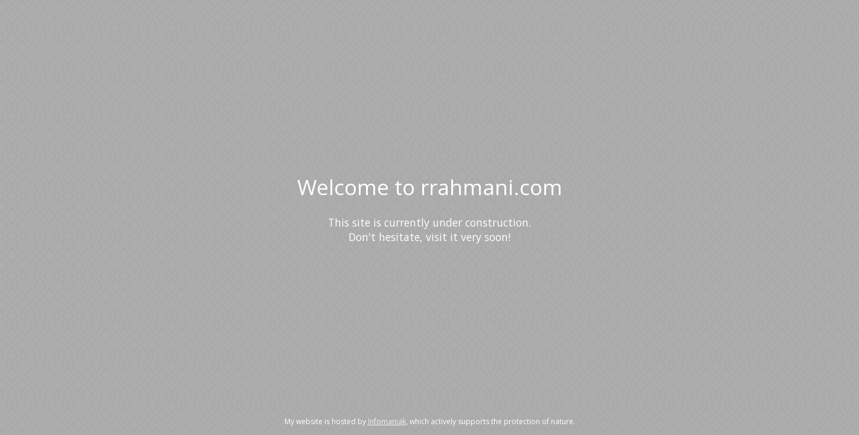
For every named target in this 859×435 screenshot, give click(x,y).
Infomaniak (387, 421)
